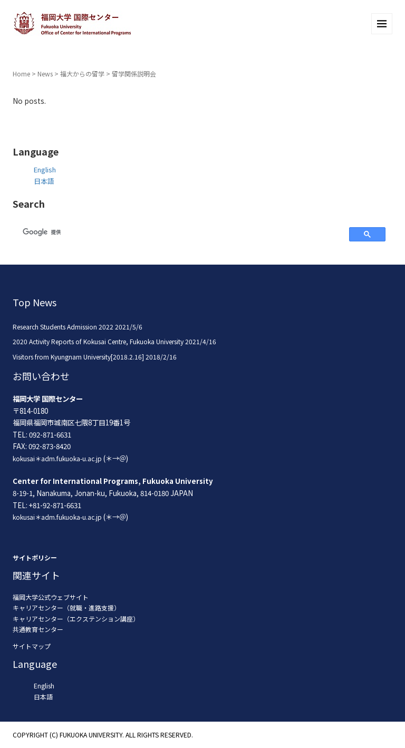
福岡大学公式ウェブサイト (51, 596)
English (45, 169)
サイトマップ (32, 646)
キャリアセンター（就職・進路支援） (66, 607)
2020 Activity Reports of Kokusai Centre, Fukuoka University (98, 341)
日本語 (44, 181)
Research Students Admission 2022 (63, 326)
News (45, 73)
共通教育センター (38, 629)
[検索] (179, 232)
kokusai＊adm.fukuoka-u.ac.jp (57, 458)
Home (21, 73)
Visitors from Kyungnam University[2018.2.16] (78, 356)
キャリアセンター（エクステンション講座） (76, 618)
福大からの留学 (82, 73)
